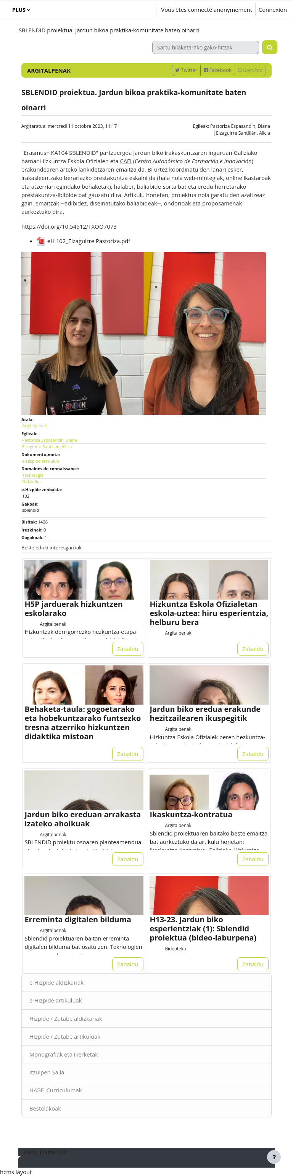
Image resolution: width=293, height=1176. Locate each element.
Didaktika (31, 481)
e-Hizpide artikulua (40, 461)
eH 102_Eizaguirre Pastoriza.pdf (83, 241)
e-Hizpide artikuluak (55, 1000)
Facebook (218, 70)
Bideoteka (175, 948)
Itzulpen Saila (46, 1072)
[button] (128, 9)
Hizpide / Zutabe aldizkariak (65, 1018)
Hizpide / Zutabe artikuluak (64, 1036)
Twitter (186, 70)
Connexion (273, 9)
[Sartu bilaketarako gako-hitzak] (205, 47)
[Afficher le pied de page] (274, 1157)
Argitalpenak (34, 425)
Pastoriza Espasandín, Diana (240, 126)
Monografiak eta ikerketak (63, 1054)
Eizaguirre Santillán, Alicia (243, 133)
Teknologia (32, 475)
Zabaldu (127, 648)
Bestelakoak (45, 1108)
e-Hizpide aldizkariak (56, 982)
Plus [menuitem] (19, 9)
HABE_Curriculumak (55, 1090)
